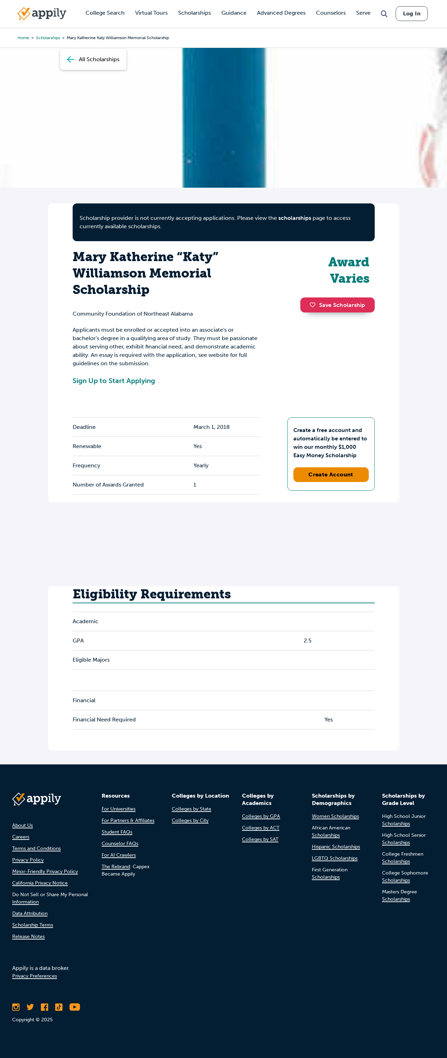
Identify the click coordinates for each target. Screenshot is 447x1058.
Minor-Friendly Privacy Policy (45, 872)
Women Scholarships (335, 816)
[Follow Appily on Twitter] (30, 1007)
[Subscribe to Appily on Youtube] (74, 1007)
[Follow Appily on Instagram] (16, 1007)
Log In (411, 13)
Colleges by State (191, 809)
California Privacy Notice (40, 883)
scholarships (294, 218)
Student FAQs (117, 832)
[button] (314, 305)
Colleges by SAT (260, 839)
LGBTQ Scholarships (335, 858)
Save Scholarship (337, 305)
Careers (20, 837)
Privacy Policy (28, 860)
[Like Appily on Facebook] (44, 1007)
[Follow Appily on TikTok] (59, 1007)
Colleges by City (190, 820)
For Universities (118, 809)
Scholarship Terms (32, 925)
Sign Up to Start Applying (114, 380)
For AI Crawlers (119, 855)
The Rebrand (116, 867)
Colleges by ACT (260, 828)
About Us (22, 825)
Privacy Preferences (34, 976)
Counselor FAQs (120, 844)
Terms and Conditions (36, 848)
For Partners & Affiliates (128, 820)
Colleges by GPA (261, 816)
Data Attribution (29, 913)
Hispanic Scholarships (336, 847)
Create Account (330, 474)
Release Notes (28, 937)
